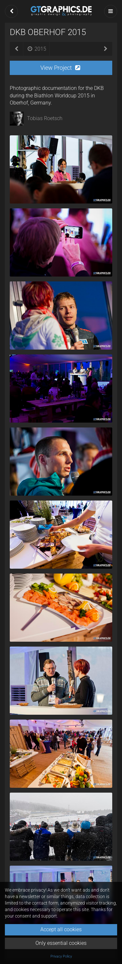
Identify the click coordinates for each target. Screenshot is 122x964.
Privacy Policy (61, 956)
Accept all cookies (61, 929)
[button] (11, 11)
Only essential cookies (61, 943)
